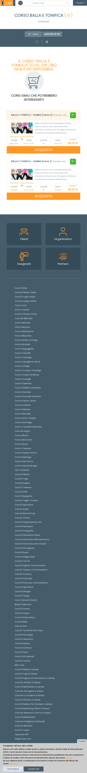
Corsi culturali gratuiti (26, 600)
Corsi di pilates (22, 474)
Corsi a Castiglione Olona (27, 361)
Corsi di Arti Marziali (24, 656)
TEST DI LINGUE (22, 470)
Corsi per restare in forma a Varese (33, 712)
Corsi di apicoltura (24, 504)
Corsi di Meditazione (25, 717)
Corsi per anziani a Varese (28, 682)
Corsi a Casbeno (23, 448)
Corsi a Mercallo (23, 413)
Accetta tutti (33, 769)
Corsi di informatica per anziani (30, 543)
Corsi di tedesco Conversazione (31, 569)
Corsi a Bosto (21, 444)
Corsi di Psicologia (24, 634)
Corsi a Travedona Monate (28, 426)
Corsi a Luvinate (23, 405)
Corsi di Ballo (21, 621)
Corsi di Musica (22, 643)
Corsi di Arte (21, 626)
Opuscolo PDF (22, 734)
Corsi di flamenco (24, 526)
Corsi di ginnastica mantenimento (32, 539)
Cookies (82, 741)
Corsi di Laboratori (24, 639)
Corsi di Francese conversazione (31, 582)
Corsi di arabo (22, 509)
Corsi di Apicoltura (24, 587)
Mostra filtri (52, 34)
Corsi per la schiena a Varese (29, 695)
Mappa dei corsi (23, 738)
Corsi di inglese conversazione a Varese (35, 678)
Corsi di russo (22, 552)
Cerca (33, 34)
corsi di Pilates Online (25, 292)
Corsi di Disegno (23, 591)
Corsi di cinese (22, 517)
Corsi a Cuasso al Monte (27, 374)
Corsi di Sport (21, 652)
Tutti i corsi (20, 305)
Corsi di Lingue (22, 613)
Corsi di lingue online (25, 301)
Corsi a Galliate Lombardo (28, 387)
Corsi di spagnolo (23, 496)
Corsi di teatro (22, 730)
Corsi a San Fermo (24, 461)
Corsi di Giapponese (25, 556)
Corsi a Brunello (22, 344)
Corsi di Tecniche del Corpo (29, 630)
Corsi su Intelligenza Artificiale (30, 721)
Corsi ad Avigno (22, 431)
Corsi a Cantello (23, 353)
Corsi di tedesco (23, 487)
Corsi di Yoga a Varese (26, 673)
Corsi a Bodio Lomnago (26, 340)
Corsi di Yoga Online (25, 296)
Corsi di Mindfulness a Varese (29, 686)
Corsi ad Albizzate (24, 318)
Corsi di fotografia (24, 530)
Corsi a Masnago (23, 457)
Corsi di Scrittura (23, 647)
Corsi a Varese (22, 309)
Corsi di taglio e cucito (26, 500)
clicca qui (13, 763)
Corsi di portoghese (24, 548)
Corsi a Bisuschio (23, 335)
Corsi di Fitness (22, 608)
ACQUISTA (43, 150)
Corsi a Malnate (22, 409)
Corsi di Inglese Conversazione (30, 565)
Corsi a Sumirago (23, 422)
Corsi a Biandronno (24, 331)
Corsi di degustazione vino (28, 522)
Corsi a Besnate (22, 322)
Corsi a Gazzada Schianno (28, 396)
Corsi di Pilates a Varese (27, 669)
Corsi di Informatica (25, 617)
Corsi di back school (25, 513)
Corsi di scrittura (23, 574)
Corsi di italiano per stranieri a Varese (33, 704)
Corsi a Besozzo (22, 327)
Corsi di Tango (22, 595)
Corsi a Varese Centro (26, 452)
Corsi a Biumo (22, 435)
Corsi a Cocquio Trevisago (28, 370)
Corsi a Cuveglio (23, 379)
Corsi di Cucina (22, 660)
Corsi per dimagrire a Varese (29, 691)
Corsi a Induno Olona (25, 400)
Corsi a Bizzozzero (24, 439)
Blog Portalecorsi (23, 604)
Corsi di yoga (21, 478)
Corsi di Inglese (22, 483)
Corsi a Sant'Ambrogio (26, 465)
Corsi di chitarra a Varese (27, 699)
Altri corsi (19, 665)
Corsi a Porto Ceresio (25, 418)
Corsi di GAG (21, 491)
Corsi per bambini (23, 725)
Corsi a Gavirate (23, 392)
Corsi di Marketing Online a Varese (32, 708)
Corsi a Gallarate (23, 383)
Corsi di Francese (23, 578)
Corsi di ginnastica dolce (27, 535)
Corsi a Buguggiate (24, 348)
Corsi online (21, 288)
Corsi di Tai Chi (22, 561)
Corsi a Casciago (23, 357)
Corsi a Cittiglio (22, 366)
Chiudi (69, 758)
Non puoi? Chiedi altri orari (22, 137)
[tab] (43, 115)
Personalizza (13, 769)
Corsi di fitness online (26, 314)
